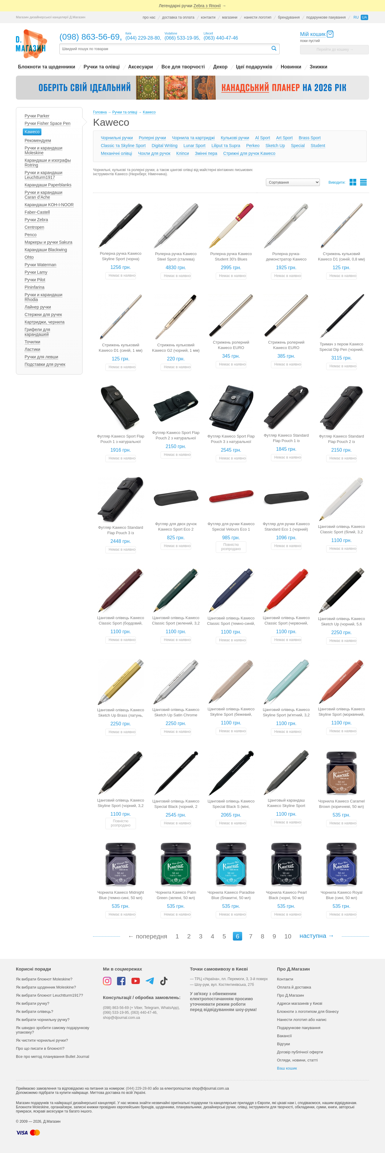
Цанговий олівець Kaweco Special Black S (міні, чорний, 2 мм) (231, 806)
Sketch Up (275, 145)
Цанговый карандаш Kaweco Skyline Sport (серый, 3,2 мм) (286, 805)
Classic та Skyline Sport (123, 145)
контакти (208, 17)
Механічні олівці (116, 153)
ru (356, 17)
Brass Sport (309, 137)
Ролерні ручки (152, 137)
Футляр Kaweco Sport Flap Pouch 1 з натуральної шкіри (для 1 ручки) (120, 441)
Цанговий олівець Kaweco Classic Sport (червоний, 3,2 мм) (286, 623)
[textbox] (165, 49)
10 (287, 936)
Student (318, 145)
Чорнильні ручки (117, 137)
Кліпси (182, 153)
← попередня (147, 936)
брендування (289, 17)
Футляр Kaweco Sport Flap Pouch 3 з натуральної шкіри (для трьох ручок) (230, 441)
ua (364, 17)
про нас (149, 17)
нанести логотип (257, 17)
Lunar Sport (195, 145)
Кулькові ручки (235, 137)
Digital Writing (164, 145)
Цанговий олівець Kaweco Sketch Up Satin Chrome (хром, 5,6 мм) (176, 715)
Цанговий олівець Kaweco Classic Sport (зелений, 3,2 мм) (176, 623)
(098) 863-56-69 (89, 36)
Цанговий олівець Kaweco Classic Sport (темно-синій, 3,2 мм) (231, 623)
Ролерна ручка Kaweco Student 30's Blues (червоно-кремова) (231, 259)
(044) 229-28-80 (139, 1088)
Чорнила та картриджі (193, 137)
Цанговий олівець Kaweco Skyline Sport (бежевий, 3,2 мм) (231, 714)
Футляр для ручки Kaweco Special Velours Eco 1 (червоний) (231, 529)
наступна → (316, 935)
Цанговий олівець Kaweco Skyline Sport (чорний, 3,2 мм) (120, 805)
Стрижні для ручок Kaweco (249, 153)
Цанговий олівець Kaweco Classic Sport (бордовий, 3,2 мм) (120, 623)
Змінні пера (206, 153)
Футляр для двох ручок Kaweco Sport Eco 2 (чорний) (176, 529)
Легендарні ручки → (192, 5)
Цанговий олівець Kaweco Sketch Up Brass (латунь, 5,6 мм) (120, 715)
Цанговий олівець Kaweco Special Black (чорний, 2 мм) (176, 806)
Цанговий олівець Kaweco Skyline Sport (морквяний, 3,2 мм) (341, 714)
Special (298, 145)
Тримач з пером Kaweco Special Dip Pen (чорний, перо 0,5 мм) (342, 349)
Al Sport (262, 137)
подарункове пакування (326, 17)
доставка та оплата (178, 17)
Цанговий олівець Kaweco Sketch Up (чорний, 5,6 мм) (341, 624)
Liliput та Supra (226, 145)
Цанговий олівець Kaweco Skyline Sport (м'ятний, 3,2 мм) (286, 715)
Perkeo (252, 145)
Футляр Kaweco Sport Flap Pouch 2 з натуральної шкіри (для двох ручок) (175, 438)
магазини (229, 17)
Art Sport (284, 137)
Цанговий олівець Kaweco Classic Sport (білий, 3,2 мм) (341, 532)
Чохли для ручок (154, 153)
